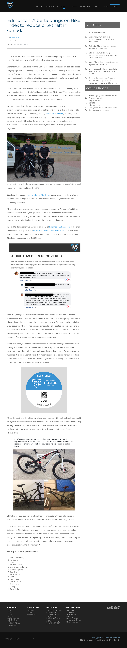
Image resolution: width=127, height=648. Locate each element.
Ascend (60, 113)
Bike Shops (71, 610)
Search (39, 6)
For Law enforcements (21, 44)
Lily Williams (14, 37)
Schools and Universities (71, 613)
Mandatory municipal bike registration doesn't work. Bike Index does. (102, 39)
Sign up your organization (99, 110)
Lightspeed (49, 113)
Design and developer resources (103, 107)
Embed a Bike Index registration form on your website (102, 47)
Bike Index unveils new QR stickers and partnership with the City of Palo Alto (103, 55)
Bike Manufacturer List (54, 619)
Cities (69, 616)
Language (8, 639)
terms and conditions (112, 638)
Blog (64, 6)
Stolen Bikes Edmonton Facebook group (50, 230)
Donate (73, 6)
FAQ (10, 610)
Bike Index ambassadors (59, 227)
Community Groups (74, 620)
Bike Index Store (96, 105)
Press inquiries (72, 622)
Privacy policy (96, 638)
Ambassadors (33, 614)
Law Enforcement (73, 618)
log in (105, 6)
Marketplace (52, 6)
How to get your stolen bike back (103, 95)
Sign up (115, 7)
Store (30, 612)
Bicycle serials (95, 100)
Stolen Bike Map (53, 624)
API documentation (54, 610)
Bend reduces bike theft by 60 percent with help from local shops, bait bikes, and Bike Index (103, 80)
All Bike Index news (97, 32)
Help (97, 6)
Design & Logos (53, 614)
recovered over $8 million (38, 195)
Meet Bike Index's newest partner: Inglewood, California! (103, 63)
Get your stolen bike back (14, 625)
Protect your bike (96, 98)
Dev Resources (53, 612)
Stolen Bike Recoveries (13, 621)
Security (50, 616)
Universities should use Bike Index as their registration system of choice (103, 71)
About (11, 616)
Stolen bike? (85, 6)
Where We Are (14, 618)
